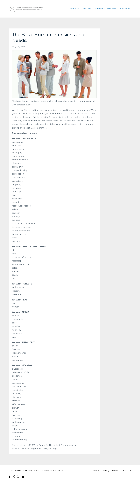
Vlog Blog (86, 9)
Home (115, 470)
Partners (111, 9)
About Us (74, 9)
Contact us (99, 9)
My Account (124, 9)
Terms (96, 470)
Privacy (105, 470)
